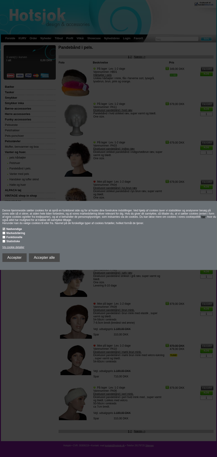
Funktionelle (14, 237)
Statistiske (13, 241)
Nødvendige (14, 229)
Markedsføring (15, 233)
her (203, 216)
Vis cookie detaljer (13, 247)
